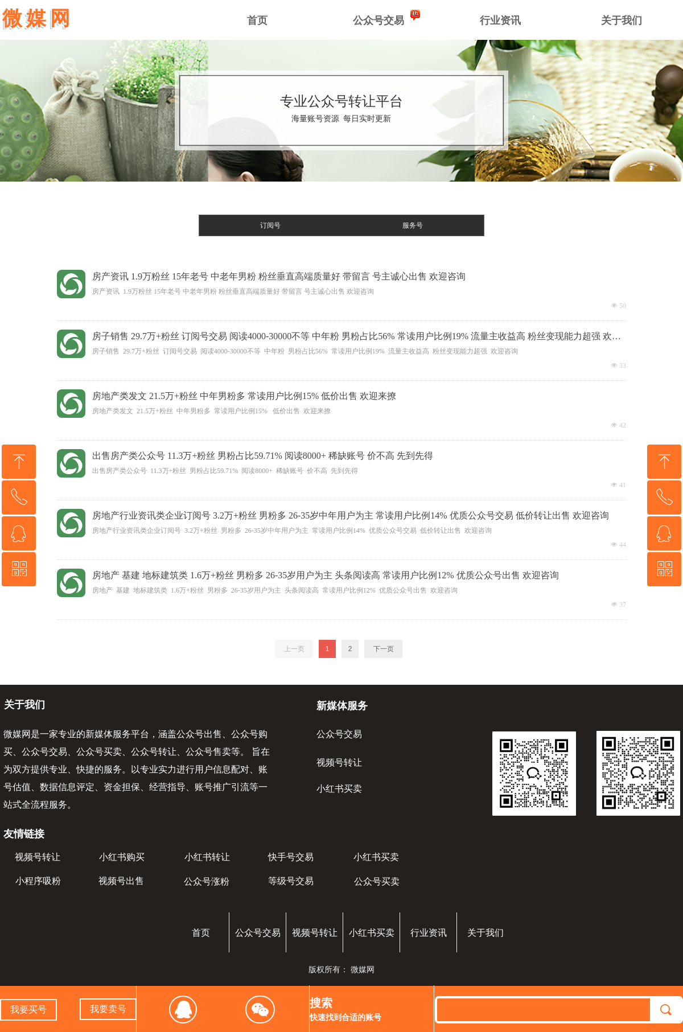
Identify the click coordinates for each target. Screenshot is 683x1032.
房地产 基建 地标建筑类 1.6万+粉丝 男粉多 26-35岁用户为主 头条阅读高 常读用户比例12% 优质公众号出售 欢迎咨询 (325, 575)
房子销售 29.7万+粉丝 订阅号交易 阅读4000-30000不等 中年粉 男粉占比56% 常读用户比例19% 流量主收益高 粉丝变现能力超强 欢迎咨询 (356, 337)
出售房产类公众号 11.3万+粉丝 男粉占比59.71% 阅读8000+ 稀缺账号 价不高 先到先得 (262, 456)
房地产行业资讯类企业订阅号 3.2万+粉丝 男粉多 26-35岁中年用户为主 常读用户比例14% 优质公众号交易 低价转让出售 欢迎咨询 (350, 515)
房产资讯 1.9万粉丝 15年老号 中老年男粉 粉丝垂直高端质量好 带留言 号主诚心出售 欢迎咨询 (279, 276)
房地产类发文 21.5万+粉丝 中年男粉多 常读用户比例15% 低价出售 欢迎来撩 (244, 396)
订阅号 (270, 225)
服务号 (412, 225)
